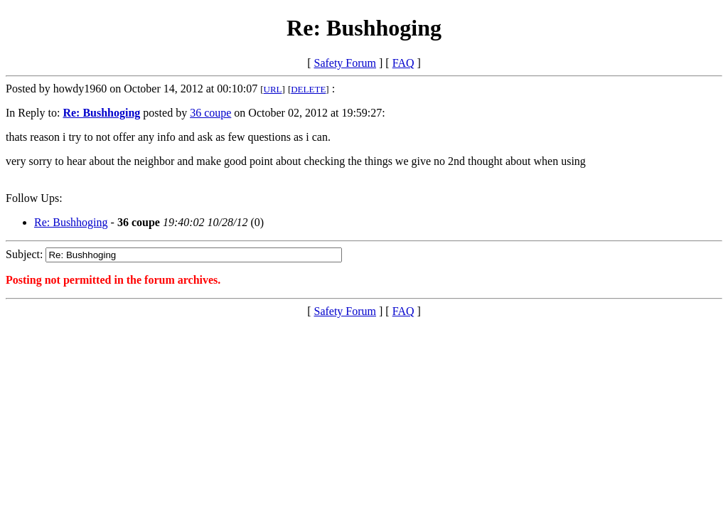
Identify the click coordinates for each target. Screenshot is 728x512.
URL (273, 89)
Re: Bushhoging (71, 222)
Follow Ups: (34, 198)
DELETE (308, 89)
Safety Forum (345, 63)
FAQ (403, 63)
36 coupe (210, 113)
